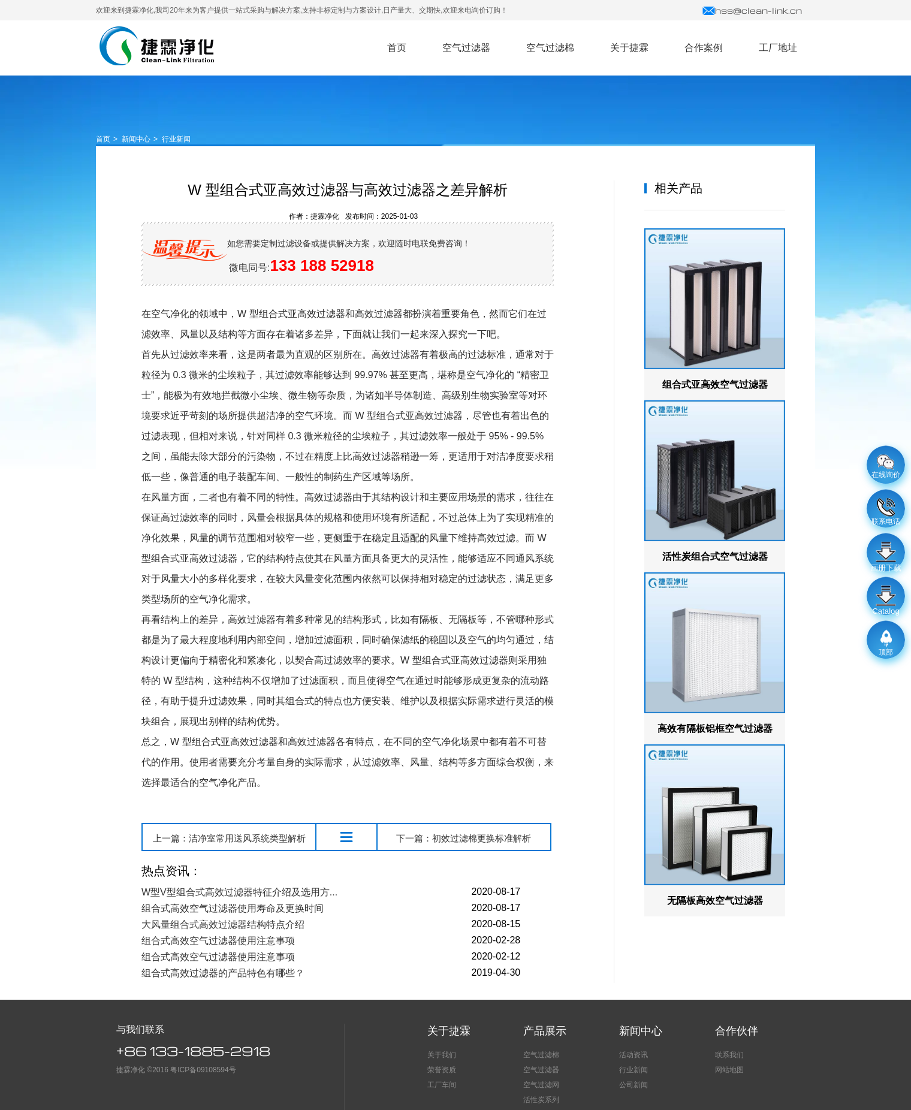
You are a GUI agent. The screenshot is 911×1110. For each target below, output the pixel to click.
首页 (103, 139)
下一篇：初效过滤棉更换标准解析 (463, 838)
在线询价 (885, 467)
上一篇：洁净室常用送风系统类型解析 (229, 838)
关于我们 (441, 1055)
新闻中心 (136, 139)
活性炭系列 (541, 1100)
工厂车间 (441, 1085)
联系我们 (729, 1055)
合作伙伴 (736, 1031)
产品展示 (544, 1031)
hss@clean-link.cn (752, 10)
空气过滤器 (156, 45)
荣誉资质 (441, 1070)
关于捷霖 (448, 1031)
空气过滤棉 (541, 1055)
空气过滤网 (541, 1085)
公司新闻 (633, 1085)
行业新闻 (176, 139)
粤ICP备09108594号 (203, 1070)
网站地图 (729, 1070)
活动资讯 (633, 1055)
